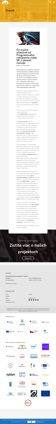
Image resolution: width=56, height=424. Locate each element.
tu (26, 227)
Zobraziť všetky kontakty (11, 283)
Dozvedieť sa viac (40, 421)
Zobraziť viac (28, 258)
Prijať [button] (29, 421)
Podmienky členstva (10, 302)
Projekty (8, 296)
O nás (7, 294)
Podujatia (8, 300)
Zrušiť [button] (33, 421)
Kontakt (30, 294)
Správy (7, 298)
